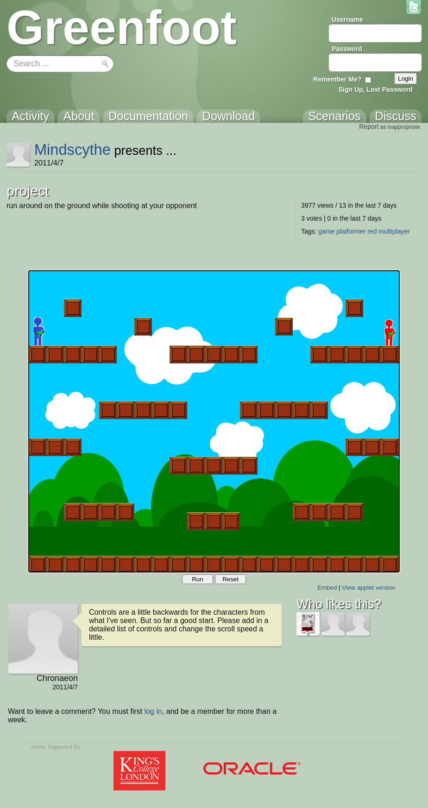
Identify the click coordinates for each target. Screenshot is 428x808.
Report (368, 126)
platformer (350, 231)
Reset (230, 579)
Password (347, 48)
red (372, 231)
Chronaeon (57, 678)
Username (347, 19)
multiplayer (394, 231)
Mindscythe (72, 149)
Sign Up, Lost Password (376, 89)
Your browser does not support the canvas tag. (214, 421)
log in (153, 711)
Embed (327, 587)
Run (197, 579)
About (37, 747)
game (326, 231)
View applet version (368, 587)
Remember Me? (337, 79)
